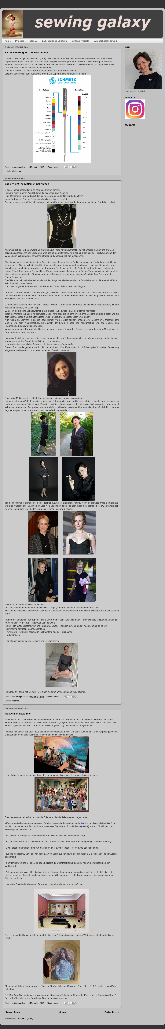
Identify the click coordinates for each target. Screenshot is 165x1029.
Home (62, 1012)
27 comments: (52, 167)
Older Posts (112, 1012)
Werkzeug (16, 171)
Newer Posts (12, 1012)
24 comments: (52, 1003)
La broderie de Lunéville (54, 41)
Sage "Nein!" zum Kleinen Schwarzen (27, 184)
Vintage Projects (80, 41)
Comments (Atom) (25, 1018)
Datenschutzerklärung (105, 41)
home (8, 41)
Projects (19, 41)
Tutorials (33, 41)
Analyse (15, 701)
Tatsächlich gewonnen (18, 713)
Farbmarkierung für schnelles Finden (27, 52)
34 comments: (52, 697)
